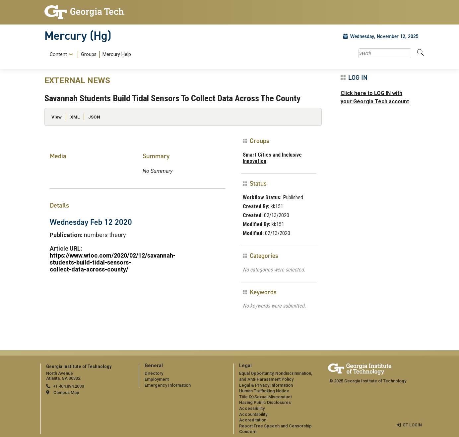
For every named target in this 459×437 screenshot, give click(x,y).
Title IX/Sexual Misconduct (265, 396)
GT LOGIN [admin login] (412, 424)
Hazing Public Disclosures (265, 402)
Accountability (253, 414)
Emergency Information (168, 385)
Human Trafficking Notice (264, 390)
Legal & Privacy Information (266, 385)
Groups (89, 54)
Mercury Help (116, 54)
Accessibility (252, 408)
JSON (94, 117)
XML (75, 117)
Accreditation (252, 419)
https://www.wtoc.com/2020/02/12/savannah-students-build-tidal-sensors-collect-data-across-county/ (112, 262)
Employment (157, 379)
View (56, 117)
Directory (154, 373)
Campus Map (66, 392)
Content (58, 54)
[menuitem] (89, 54)
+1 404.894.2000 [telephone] (68, 386)
